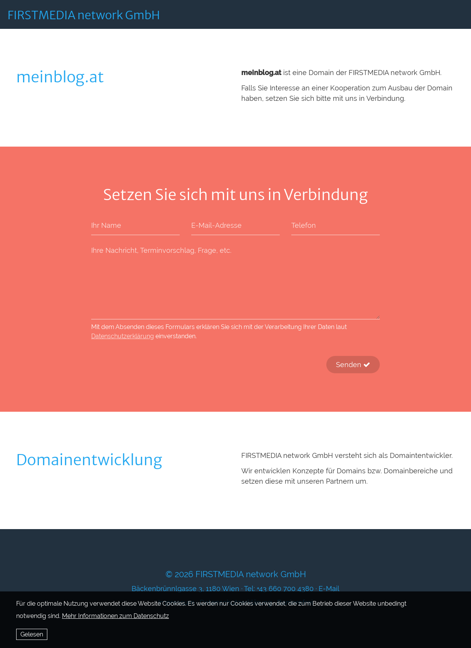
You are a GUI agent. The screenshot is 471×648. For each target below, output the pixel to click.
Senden (353, 365)
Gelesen (31, 634)
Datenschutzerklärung (122, 336)
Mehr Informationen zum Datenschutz (115, 616)
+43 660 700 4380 (285, 589)
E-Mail (329, 589)
